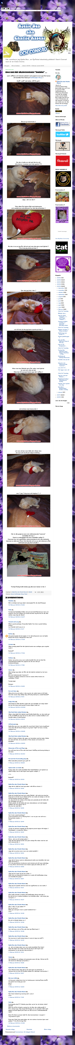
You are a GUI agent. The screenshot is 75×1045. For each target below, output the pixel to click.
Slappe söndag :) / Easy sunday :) (63, 330)
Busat (12, 594)
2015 (59, 280)
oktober (60, 292)
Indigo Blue (11, 701)
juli (59, 298)
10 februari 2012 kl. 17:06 (16, 653)
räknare (57, 113)
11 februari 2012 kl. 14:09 (16, 940)
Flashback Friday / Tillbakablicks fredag (63, 380)
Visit (62, 238)
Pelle (9, 609)
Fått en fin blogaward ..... (62, 345)
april (59, 305)
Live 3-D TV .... (62, 367)
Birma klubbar (16, 65)
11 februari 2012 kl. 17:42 (16, 997)
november (61, 290)
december (61, 288)
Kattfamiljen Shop (36, 77)
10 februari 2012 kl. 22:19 (16, 719)
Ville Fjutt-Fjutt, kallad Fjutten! (17, 712)
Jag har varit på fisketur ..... (62, 376)
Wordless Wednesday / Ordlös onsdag (63, 388)
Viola (9, 1002)
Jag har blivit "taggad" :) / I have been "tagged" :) (62, 317)
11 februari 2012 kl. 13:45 (16, 808)
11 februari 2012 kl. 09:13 (16, 779)
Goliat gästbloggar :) (63, 337)
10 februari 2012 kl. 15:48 (16, 605)
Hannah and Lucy (13, 621)
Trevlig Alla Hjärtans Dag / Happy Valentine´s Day (63, 352)
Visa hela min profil (61, 105)
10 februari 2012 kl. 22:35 (16, 731)
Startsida (29, 1029)
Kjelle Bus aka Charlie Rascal (17, 784)
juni (59, 300)
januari (60, 392)
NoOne (10, 633)
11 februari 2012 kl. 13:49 (16, 821)
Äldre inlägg (47, 1029)
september (61, 294)
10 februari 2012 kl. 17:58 (16, 665)
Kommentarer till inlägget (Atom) (25, 1032)
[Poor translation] (7, 9)
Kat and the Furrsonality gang (17, 758)
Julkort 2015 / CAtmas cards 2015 (33, 65)
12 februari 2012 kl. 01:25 (16, 1023)
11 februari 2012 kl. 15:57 (16, 973)
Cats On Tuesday (63, 311)
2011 (59, 395)
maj (59, 303)
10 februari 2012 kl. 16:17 (16, 629)
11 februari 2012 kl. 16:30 (16, 986)
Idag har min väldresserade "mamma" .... (62, 364)
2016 (59, 277)
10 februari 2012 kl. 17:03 (16, 639)
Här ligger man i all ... (63, 370)
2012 (59, 286)
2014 (59, 282)
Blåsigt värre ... (62, 313)
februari (60, 309)
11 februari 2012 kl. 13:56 (16, 866)
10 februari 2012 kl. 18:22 (16, 686)
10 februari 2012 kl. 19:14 (16, 696)
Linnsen (10, 644)
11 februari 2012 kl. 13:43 (16, 788)
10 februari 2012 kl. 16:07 (16, 617)
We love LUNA (12, 978)
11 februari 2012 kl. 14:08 (16, 913)
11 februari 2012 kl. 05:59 (16, 763)
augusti (60, 296)
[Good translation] (3, 9)
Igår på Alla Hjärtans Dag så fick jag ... (63, 341)
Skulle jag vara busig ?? (62, 333)
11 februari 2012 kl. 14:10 (16, 952)
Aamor (10, 670)
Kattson (10, 658)
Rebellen (11, 600)
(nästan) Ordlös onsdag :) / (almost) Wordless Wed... (63, 323)
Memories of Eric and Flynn (16, 748)
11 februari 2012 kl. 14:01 (16, 887)
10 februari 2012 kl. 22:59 (16, 743)
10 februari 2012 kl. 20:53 (16, 707)
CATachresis (12, 724)
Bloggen (6, 65)
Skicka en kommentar (13, 1026)
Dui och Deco (12, 691)
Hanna (10, 957)
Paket (25, 594)
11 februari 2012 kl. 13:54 (16, 844)
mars (60, 307)
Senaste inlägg (10, 1029)
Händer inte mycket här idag (64, 384)
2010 (59, 397)
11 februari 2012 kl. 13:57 (16, 878)
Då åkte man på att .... (63, 360)
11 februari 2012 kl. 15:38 (16, 962)
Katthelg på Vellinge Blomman (64, 356)
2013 (59, 284)
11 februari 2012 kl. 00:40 (16, 754)
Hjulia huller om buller (14, 767)
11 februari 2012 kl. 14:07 (16, 899)
